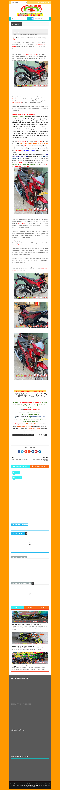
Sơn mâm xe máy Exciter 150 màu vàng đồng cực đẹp (26, 624)
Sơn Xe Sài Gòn (27, 784)
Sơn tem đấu (29, 423)
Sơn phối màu (38, 423)
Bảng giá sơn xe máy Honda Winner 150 (22, 666)
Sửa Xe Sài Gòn (25, 785)
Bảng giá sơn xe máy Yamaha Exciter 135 (23, 646)
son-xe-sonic (17, 32)
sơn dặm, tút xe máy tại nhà (24, 426)
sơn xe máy (38, 141)
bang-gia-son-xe (17, 434)
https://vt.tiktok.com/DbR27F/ (38, 416)
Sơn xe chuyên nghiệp (34, 428)
